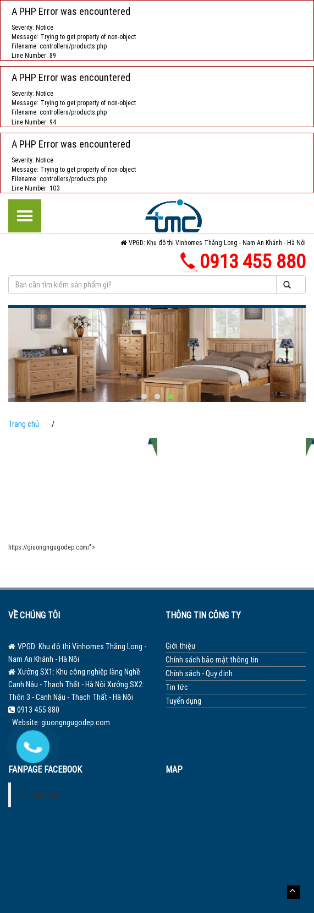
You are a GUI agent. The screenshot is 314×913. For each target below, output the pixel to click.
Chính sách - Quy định (199, 673)
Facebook (40, 795)
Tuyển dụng (183, 701)
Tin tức (177, 687)
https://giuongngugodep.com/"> (51, 547)
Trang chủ (23, 424)
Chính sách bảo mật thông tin (212, 660)
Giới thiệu (180, 646)
